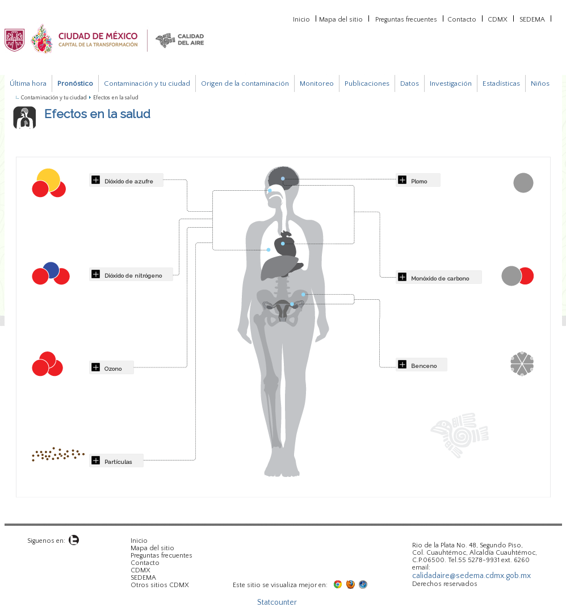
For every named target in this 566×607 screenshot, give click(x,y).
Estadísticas (501, 83)
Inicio (301, 19)
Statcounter (277, 602)
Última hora (28, 83)
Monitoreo (317, 83)
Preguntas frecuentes (406, 19)
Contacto (461, 19)
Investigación (451, 83)
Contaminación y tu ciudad (147, 83)
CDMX (498, 19)
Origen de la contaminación (245, 83)
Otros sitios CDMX (160, 585)
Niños (540, 83)
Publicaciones (367, 83)
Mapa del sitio (341, 19)
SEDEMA (532, 19)
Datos (409, 83)
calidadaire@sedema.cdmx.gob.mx (471, 575)
